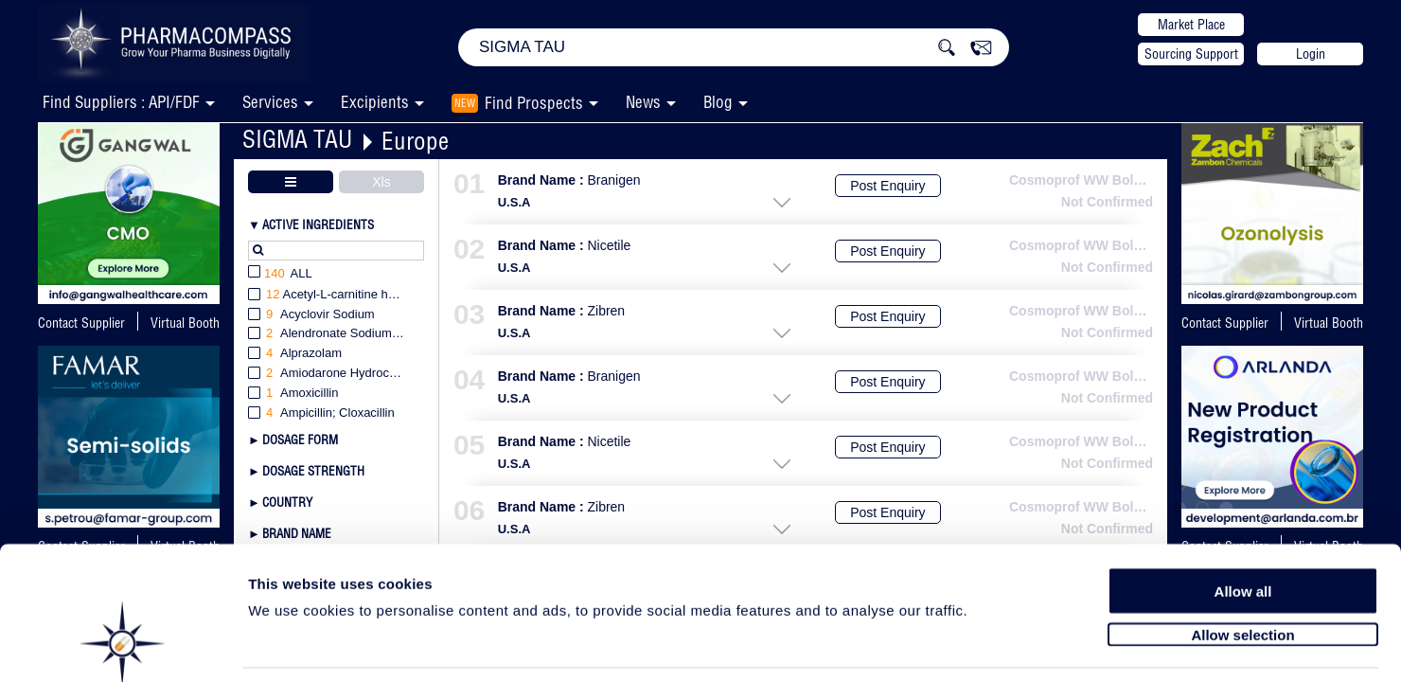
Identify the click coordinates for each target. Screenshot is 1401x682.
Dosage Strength (313, 470)
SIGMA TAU (297, 138)
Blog (718, 102)
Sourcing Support (1191, 54)
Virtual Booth (185, 323)
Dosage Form (300, 439)
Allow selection (1242, 566)
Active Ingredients (318, 224)
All (280, 274)
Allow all (1243, 523)
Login (1310, 54)
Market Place (1191, 24)
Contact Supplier (81, 323)
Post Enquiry (887, 185)
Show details (993, 645)
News (643, 102)
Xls (381, 181)
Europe (415, 140)
